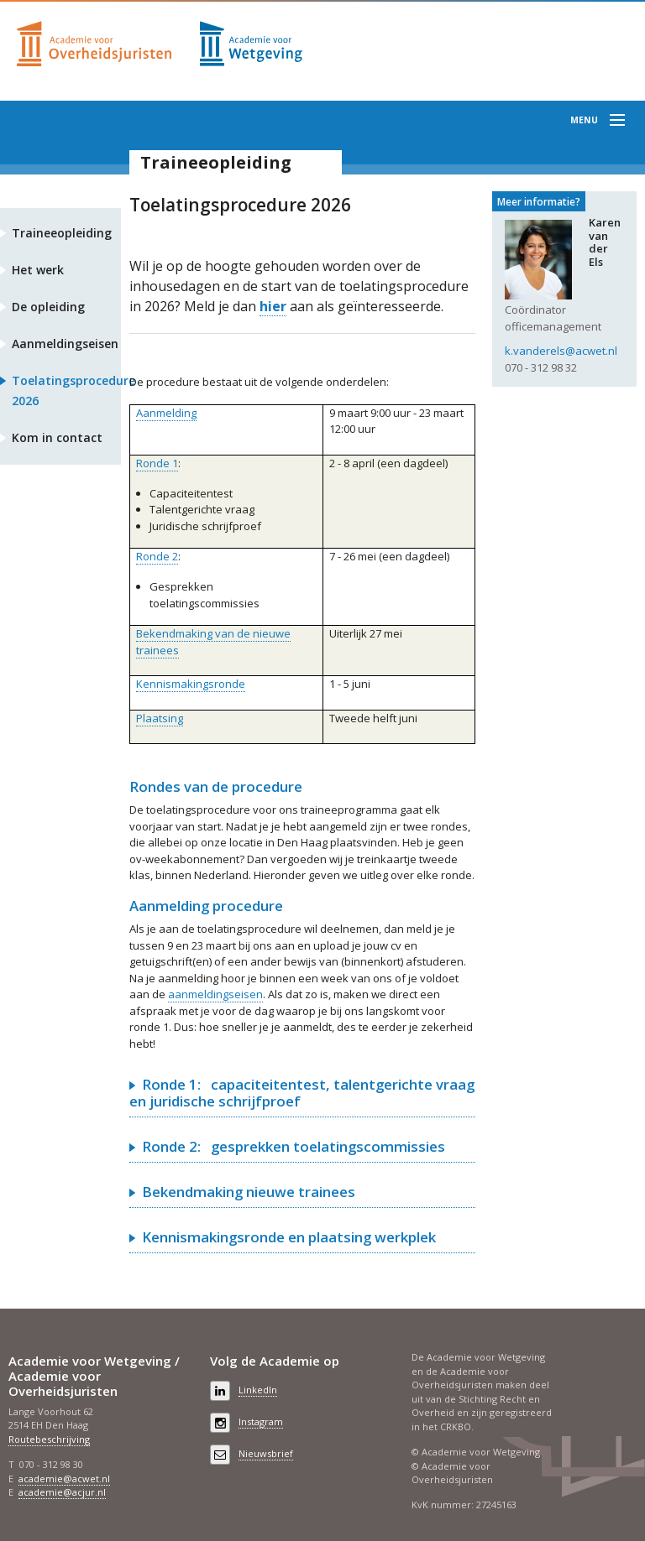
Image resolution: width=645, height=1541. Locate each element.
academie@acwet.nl (64, 1478)
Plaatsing (159, 718)
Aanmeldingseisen (65, 343)
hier (273, 306)
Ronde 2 (157, 556)
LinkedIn (258, 1389)
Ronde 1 (157, 463)
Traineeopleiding (215, 162)
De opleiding (48, 307)
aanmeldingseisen (215, 994)
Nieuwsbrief (266, 1453)
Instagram (261, 1421)
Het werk (38, 270)
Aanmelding (166, 412)
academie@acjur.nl (62, 1492)
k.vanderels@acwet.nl (561, 350)
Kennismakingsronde (190, 683)
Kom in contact (57, 437)
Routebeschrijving (49, 1439)
